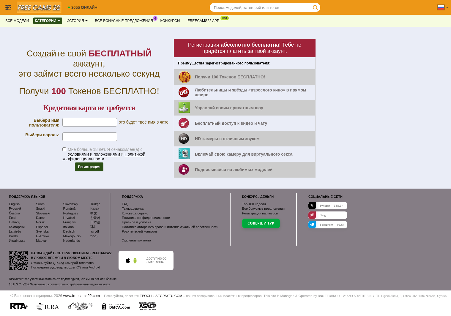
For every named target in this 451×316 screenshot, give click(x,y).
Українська (17, 240)
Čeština (14, 213)
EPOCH (146, 296)
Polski (13, 236)
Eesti (12, 217)
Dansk (40, 217)
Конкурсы (170, 21)
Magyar (41, 240)
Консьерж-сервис (135, 213)
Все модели (17, 21)
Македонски (72, 236)
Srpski (40, 208)
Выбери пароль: (42, 134)
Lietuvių (14, 222)
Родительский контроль (139, 231)
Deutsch (69, 231)
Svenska (42, 231)
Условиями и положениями (94, 154)
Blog (317, 215)
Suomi (40, 204)
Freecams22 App (204, 20)
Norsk (40, 222)
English (14, 204)
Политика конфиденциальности (146, 217)
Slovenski (43, 213)
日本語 (95, 222)
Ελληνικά (42, 236)
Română (69, 208)
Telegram (326, 224)
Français (69, 222)
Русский (15, 208)
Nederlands (71, 240)
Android (94, 267)
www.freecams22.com (81, 296)
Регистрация (89, 167)
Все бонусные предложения (125, 20)
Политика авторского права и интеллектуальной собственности (170, 227)
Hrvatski (69, 217)
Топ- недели (254, 204)
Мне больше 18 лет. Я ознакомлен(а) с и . (103, 154)
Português (70, 213)
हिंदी (93, 227)
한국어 (95, 217)
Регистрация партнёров (260, 213)
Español (42, 227)
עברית (94, 236)
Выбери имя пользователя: (44, 122)
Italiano (68, 227)
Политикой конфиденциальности (103, 156)
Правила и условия (136, 222)
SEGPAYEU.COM (168, 296)
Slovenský (70, 204)
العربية (94, 231)
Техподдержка (133, 208)
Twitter (325, 205)
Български (17, 227)
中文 (93, 213)
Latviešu (15, 231)
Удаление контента (136, 240)
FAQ (125, 204)
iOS (78, 267)
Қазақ (94, 208)
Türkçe (95, 204)
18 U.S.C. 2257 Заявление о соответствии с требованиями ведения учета (59, 284)
